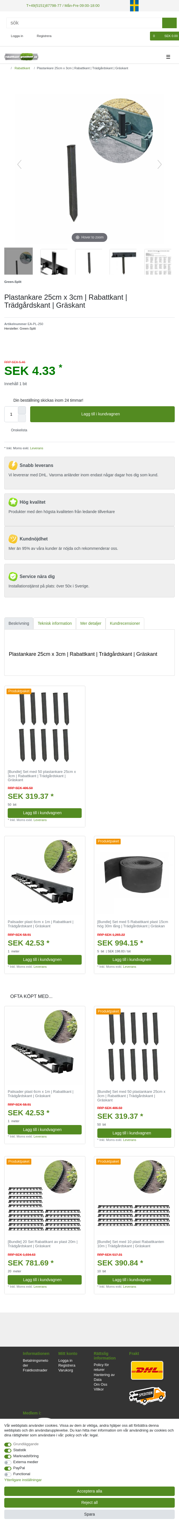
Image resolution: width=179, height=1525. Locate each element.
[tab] (18, 623)
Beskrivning (19, 622)
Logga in (65, 1360)
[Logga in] (14, 35)
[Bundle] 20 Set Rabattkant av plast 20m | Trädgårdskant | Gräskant (42, 1244)
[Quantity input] (11, 414)
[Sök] (84, 22)
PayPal (19, 1468)
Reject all (89, 1502)
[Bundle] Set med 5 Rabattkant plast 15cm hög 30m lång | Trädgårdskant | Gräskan (132, 923)
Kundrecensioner (125, 622)
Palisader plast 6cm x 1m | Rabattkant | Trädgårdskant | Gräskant (40, 923)
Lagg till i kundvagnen (125, 413)
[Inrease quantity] (22, 410)
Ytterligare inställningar (23, 1480)
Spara (89, 1514)
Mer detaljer (90, 622)
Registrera (66, 1365)
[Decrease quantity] (22, 418)
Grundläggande (26, 1444)
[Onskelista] (143, 35)
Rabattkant (22, 67)
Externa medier (25, 1462)
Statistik (19, 1450)
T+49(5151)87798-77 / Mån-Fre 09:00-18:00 (59, 5)
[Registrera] (41, 35)
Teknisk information (55, 622)
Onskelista (17, 430)
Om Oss (100, 1384)
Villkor (99, 1389)
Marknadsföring (26, 1456)
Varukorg (65, 1369)
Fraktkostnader (35, 1369)
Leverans (36, 448)
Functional (21, 1474)
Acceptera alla (89, 1491)
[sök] (169, 22)
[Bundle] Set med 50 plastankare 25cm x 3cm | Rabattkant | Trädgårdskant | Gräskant (42, 775)
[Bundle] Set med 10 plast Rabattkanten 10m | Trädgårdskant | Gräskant (130, 1244)
